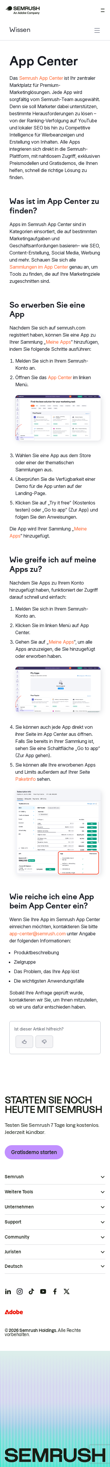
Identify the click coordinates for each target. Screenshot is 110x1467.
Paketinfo (25, 779)
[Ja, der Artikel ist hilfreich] (24, 1042)
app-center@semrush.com (37, 934)
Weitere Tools (19, 1191)
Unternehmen (19, 1207)
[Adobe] (14, 1312)
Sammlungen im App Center (38, 267)
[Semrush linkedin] (8, 1291)
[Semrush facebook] (55, 1291)
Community (17, 1237)
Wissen (20, 30)
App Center (60, 377)
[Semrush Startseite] (22, 10)
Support (13, 1222)
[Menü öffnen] (102, 10)
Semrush (14, 1176)
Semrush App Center (41, 78)
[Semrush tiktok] (31, 1291)
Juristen (13, 1251)
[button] (44, 1042)
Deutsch (14, 1266)
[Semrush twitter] (66, 1291)
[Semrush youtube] (43, 1291)
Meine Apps (58, 342)
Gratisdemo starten (34, 1152)
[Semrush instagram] (20, 1291)
